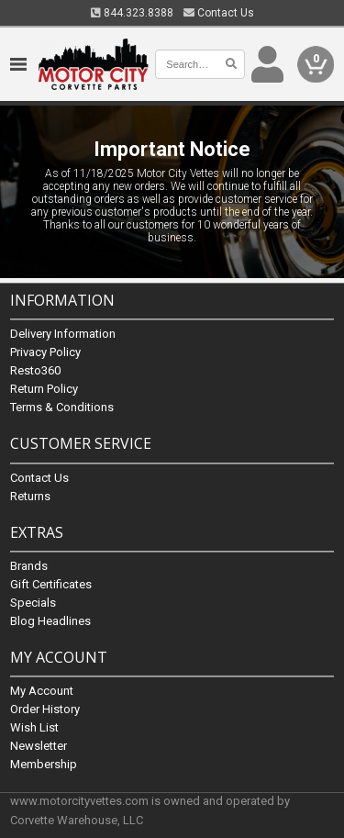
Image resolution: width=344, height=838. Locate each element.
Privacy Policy (45, 353)
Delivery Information (63, 334)
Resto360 (35, 371)
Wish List (34, 727)
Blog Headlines (50, 621)
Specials (33, 602)
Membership (43, 764)
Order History (45, 709)
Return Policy (44, 390)
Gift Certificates (51, 584)
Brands (29, 566)
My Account (41, 691)
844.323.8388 (132, 12)
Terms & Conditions (62, 408)
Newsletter (38, 746)
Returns (30, 496)
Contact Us (218, 12)
